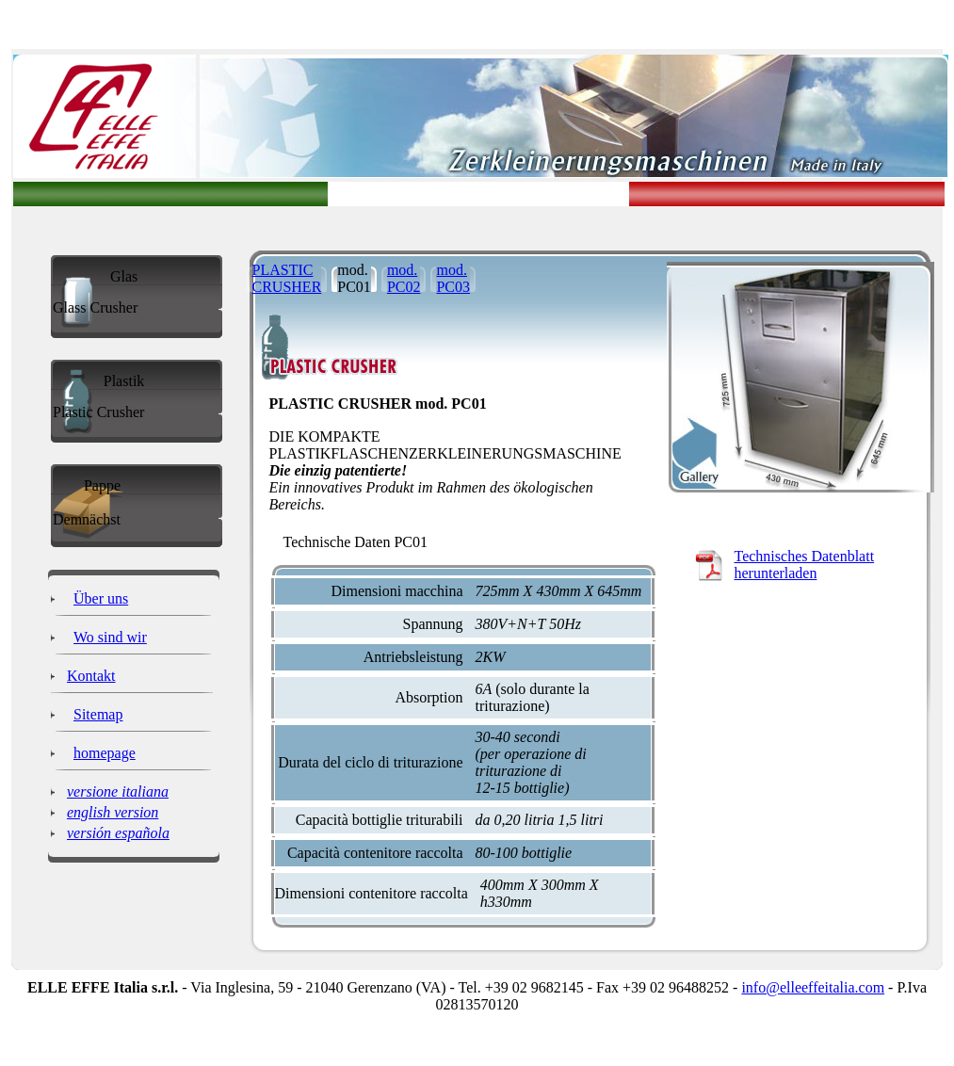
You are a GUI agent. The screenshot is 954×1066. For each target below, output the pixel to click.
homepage (104, 753)
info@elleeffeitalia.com (812, 987)
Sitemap (97, 714)
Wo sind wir (110, 637)
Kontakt (91, 676)
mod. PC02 (404, 278)
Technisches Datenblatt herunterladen (805, 564)
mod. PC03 (453, 278)
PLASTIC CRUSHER (287, 278)
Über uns (100, 598)
